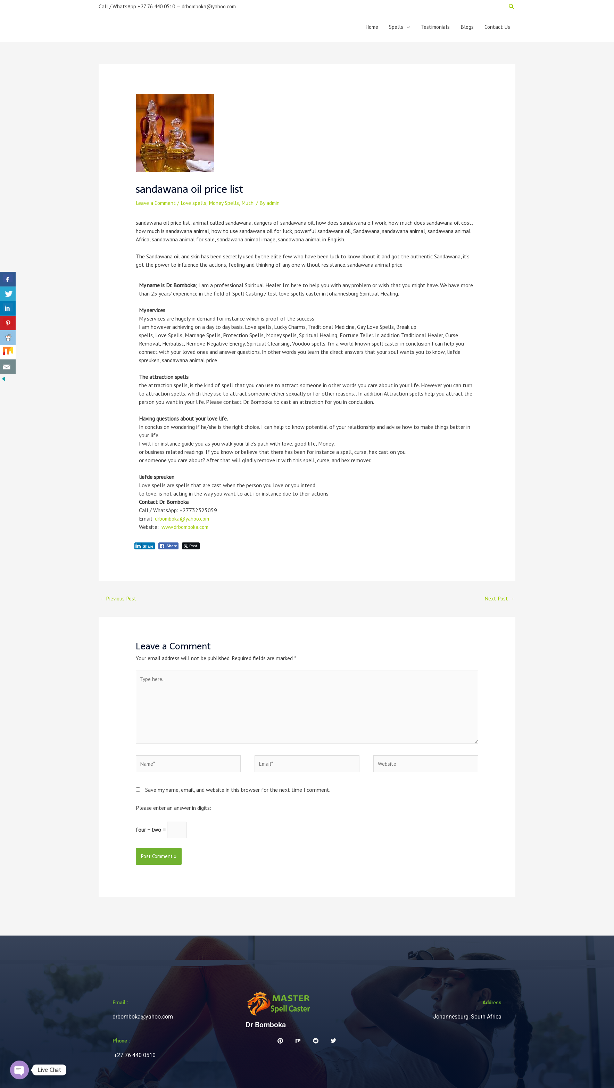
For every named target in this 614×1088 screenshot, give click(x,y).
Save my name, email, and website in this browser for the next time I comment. (237, 795)
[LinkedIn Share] (144, 548)
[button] (511, 5)
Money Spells (227, 205)
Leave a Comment (157, 205)
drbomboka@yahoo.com (183, 520)
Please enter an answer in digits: (173, 813)
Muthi (252, 205)
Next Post (499, 600)
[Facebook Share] (168, 548)
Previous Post (119, 600)
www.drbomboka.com (186, 529)
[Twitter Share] (191, 548)
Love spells (196, 205)
